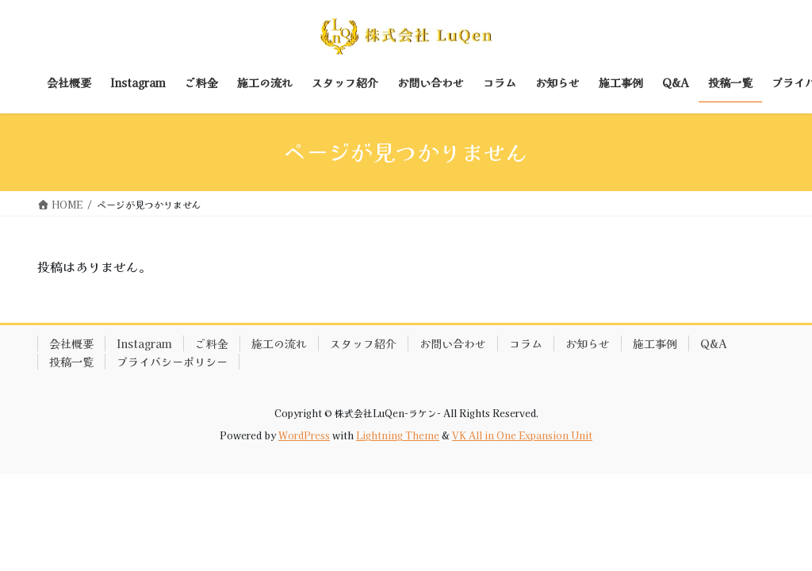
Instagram (144, 343)
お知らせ (587, 343)
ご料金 (211, 343)
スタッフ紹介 (363, 343)
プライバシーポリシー (172, 362)
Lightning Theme (397, 435)
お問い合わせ (452, 343)
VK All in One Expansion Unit (522, 435)
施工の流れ (279, 343)
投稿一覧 (71, 362)
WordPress (304, 435)
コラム (525, 343)
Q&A (713, 343)
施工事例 (655, 343)
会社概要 (71, 343)
